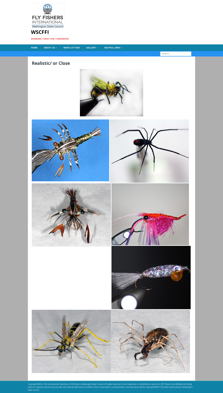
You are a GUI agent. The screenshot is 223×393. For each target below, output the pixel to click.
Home (34, 47)
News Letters (71, 47)
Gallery (91, 47)
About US (49, 47)
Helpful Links (112, 47)
